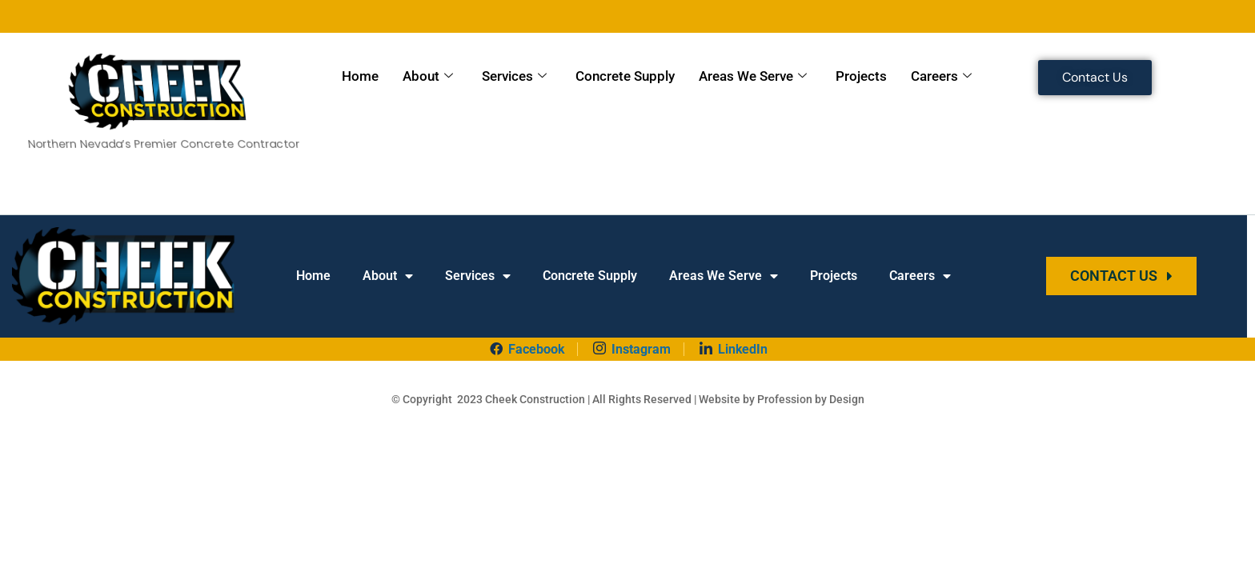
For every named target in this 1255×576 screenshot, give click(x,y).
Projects (861, 76)
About (428, 76)
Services (514, 76)
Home (360, 76)
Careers (941, 76)
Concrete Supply (625, 76)
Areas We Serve (753, 76)
